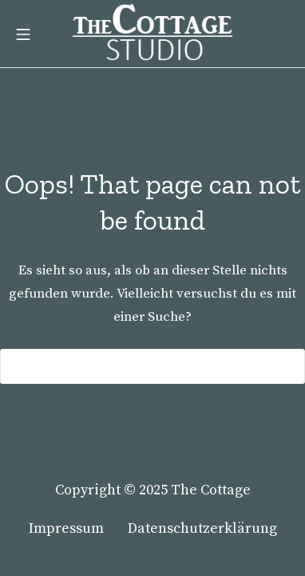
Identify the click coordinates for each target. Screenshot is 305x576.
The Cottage (211, 490)
